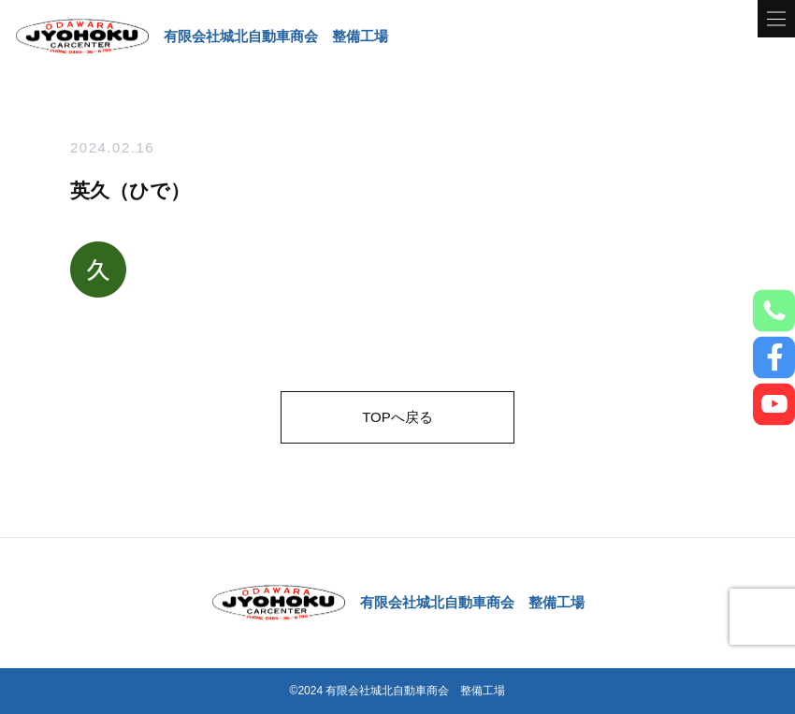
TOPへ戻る (397, 417)
